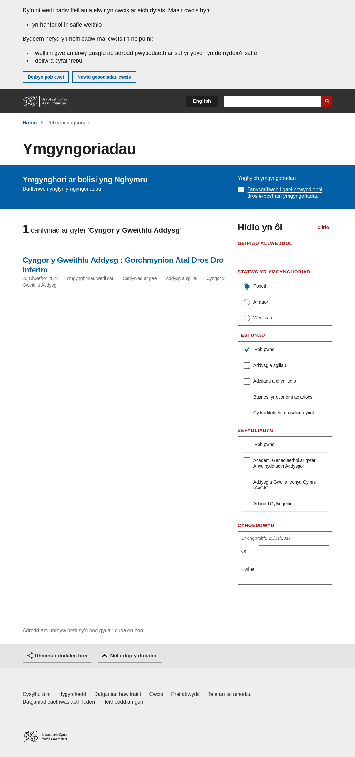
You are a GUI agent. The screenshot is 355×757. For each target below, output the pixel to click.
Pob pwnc (263, 349)
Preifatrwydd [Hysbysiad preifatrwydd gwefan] (185, 694)
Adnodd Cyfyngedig (268, 504)
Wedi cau (258, 318)
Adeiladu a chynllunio (270, 382)
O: (243, 551)
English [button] (202, 101)
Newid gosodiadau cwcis (104, 77)
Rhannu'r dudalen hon (61, 655)
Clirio (323, 227)
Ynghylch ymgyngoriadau (267, 178)
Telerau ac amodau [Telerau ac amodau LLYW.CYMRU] (230, 694)
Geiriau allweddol (265, 243)
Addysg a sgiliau (265, 366)
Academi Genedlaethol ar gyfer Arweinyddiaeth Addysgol (280, 463)
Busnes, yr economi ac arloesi (279, 397)
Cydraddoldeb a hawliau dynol (279, 413)
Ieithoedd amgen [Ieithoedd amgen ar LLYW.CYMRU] (124, 702)
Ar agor (256, 302)
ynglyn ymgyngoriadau (75, 189)
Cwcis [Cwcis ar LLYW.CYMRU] (156, 694)
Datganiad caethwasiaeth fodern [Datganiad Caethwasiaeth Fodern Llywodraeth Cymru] (60, 702)
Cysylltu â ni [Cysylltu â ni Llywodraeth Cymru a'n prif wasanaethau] (36, 694)
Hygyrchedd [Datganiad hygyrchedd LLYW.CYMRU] (72, 694)
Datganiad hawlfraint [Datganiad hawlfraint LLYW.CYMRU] (117, 694)
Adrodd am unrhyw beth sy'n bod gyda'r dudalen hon (83, 630)
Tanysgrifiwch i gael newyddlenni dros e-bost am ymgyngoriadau (285, 193)
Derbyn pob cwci (46, 77)
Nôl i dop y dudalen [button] (134, 655)
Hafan (30, 122)
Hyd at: (248, 569)
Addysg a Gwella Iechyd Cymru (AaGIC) (280, 484)
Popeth (256, 286)
